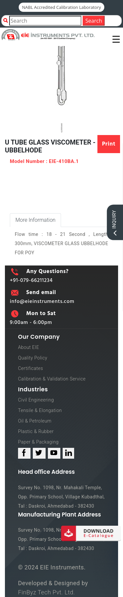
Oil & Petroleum (34, 421)
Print (108, 144)
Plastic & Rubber (36, 431)
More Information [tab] (35, 220)
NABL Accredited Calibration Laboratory (61, 7)
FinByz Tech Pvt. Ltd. (46, 592)
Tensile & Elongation (40, 410)
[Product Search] (45, 21)
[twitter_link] (39, 453)
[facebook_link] (24, 453)
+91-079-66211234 (31, 280)
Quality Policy (32, 357)
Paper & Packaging (38, 442)
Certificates (30, 368)
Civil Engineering (36, 399)
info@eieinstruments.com (42, 301)
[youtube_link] (54, 453)
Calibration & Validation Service (52, 378)
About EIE (28, 347)
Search (93, 20)
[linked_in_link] (68, 453)
